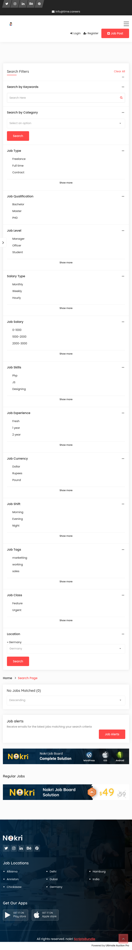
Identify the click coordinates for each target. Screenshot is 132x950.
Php (15, 375)
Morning (17, 512)
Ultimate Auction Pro (117, 945)
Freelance (19, 159)
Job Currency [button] (17, 459)
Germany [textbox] (15, 648)
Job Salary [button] (15, 322)
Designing (19, 389)
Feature (17, 603)
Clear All (119, 71)
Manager (18, 239)
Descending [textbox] (17, 700)
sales (15, 571)
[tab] (66, 87)
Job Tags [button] (14, 550)
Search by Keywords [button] (22, 87)
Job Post (115, 33)
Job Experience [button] (18, 413)
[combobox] (66, 123)
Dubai (54, 879)
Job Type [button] (14, 151)
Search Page (28, 678)
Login (75, 33)
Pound (16, 480)
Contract (18, 172)
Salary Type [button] (16, 276)
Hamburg (99, 871)
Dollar (16, 466)
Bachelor (18, 204)
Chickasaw (14, 887)
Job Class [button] (14, 595)
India (96, 879)
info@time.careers (66, 11)
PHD (15, 218)
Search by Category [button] (22, 112)
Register (90, 33)
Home (7, 678)
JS (13, 382)
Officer (16, 245)
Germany (56, 887)
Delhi (53, 871)
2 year (16, 435)
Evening (17, 519)
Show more (66, 182)
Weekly (17, 291)
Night (15, 526)
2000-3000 (19, 343)
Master (17, 211)
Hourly (16, 298)
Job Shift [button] (13, 504)
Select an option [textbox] (20, 123)
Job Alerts (112, 734)
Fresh (15, 421)
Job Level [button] (14, 231)
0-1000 (16, 330)
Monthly (17, 284)
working (17, 564)
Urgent (16, 610)
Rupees (17, 473)
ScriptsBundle (84, 939)
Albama (12, 871)
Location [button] (13, 634)
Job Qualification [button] (20, 196)
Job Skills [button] (14, 367)
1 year (16, 428)
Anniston (12, 879)
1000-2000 (19, 337)
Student (17, 252)
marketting (19, 558)
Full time (18, 166)
